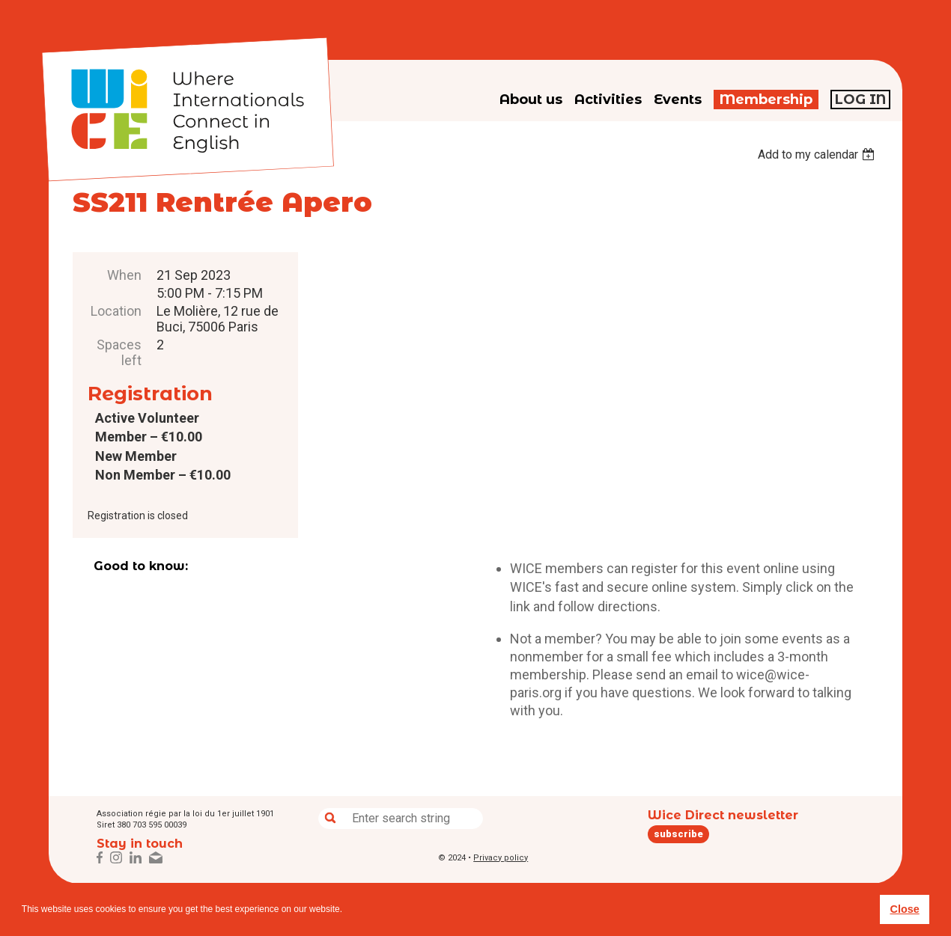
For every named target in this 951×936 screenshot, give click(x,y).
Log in (860, 99)
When (124, 275)
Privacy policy (500, 858)
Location (116, 311)
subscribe (678, 833)
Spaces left (119, 352)
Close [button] (904, 909)
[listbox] (818, 154)
